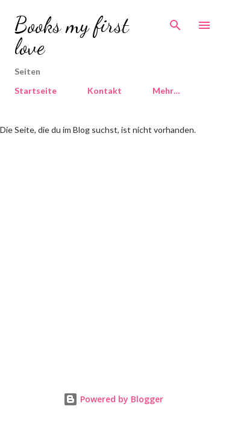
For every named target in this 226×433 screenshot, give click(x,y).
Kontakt (104, 90)
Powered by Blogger (113, 399)
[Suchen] (175, 21)
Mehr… (166, 90)
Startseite (35, 90)
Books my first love (71, 36)
